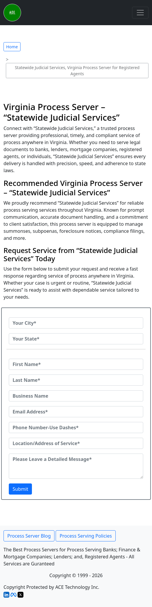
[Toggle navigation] (140, 12)
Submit (20, 489)
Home (12, 46)
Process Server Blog (29, 536)
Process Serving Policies (85, 536)
